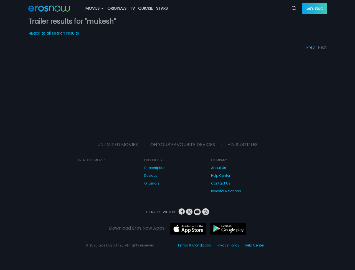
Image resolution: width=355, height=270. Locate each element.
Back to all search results (54, 33)
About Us (218, 167)
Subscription (155, 167)
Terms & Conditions (194, 245)
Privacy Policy (228, 245)
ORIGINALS (116, 8)
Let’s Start (314, 8)
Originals (151, 183)
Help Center (220, 175)
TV (132, 8)
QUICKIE (145, 8)
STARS (162, 8)
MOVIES (94, 8)
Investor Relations (226, 191)
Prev (310, 47)
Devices (150, 175)
